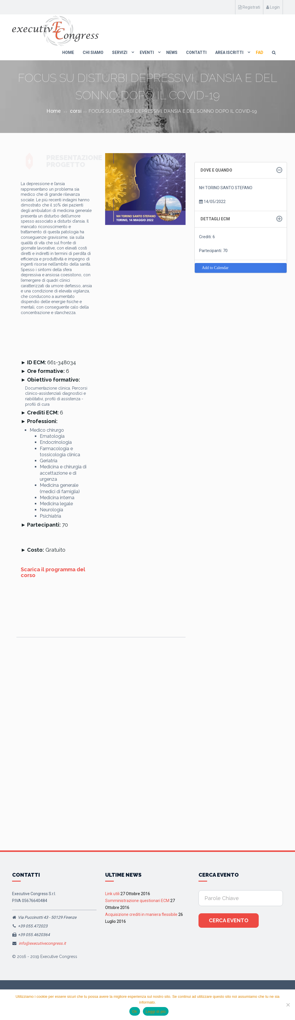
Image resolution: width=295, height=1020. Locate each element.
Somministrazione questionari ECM (137, 900)
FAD (259, 52)
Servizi (119, 52)
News (171, 52)
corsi (76, 111)
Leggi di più (156, 1011)
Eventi (147, 52)
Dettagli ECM (215, 219)
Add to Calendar (215, 268)
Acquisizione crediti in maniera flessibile (141, 914)
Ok (134, 1011)
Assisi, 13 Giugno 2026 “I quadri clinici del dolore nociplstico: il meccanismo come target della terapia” (99, 729)
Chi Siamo (93, 52)
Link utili (112, 893)
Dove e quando (216, 170)
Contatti (196, 52)
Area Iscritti (229, 52)
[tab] (241, 170)
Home (68, 52)
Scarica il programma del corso (53, 572)
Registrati (249, 7)
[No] (288, 1005)
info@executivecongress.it (42, 943)
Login (273, 7)
